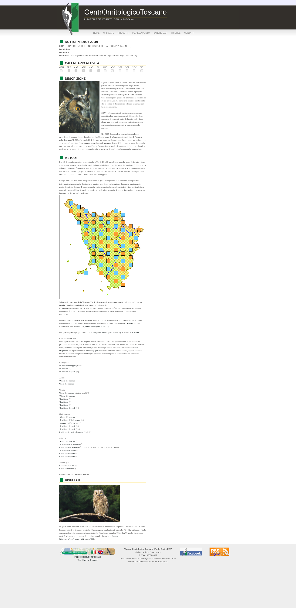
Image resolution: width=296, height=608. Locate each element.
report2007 (69, 539)
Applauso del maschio (69, 423)
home (96, 33)
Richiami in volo (66, 468)
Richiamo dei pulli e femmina (71, 432)
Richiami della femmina (70, 444)
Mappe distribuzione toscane (87, 557)
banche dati (160, 33)
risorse (176, 33)
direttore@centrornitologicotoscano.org (93, 326)
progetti (123, 33)
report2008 (79, 539)
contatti (189, 33)
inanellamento (141, 33)
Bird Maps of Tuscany (88, 560)
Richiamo (64, 369)
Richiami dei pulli (67, 450)
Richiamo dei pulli (68, 372)
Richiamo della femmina (70, 420)
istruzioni (136, 332)
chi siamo (108, 33)
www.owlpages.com (94, 351)
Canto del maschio (68, 381)
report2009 (89, 539)
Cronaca (129, 323)
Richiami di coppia (68, 366)
